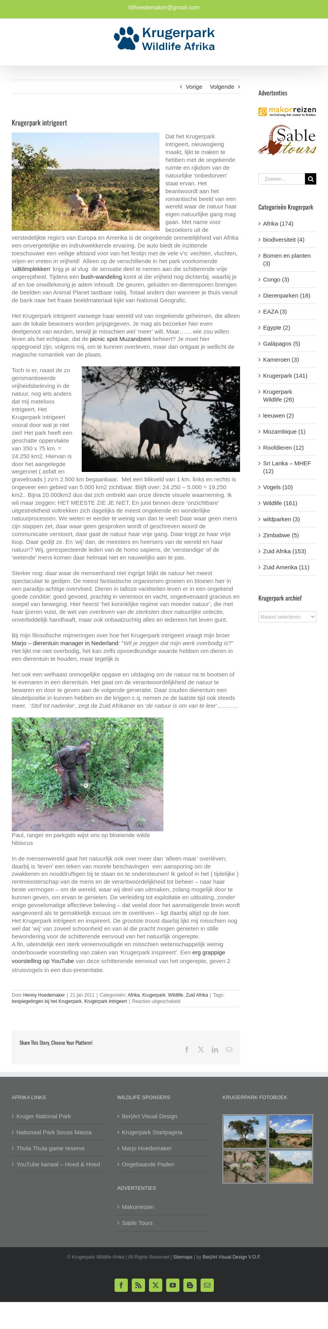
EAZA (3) (275, 311)
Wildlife (175, 995)
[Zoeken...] (281, 179)
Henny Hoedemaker (44, 995)
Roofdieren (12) (283, 447)
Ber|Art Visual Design (149, 1116)
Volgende (222, 86)
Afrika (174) (278, 223)
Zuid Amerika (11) (286, 567)
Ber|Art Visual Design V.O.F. (232, 1257)
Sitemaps (183, 1257)
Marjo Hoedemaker (147, 1148)
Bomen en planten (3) (287, 259)
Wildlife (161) (280, 503)
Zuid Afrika (197, 995)
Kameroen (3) (281, 359)
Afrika (133, 995)
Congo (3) (276, 279)
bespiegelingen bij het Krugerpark (47, 1001)
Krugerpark (153, 995)
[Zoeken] (310, 179)
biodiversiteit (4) (284, 239)
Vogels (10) (278, 487)
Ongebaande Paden (148, 1164)
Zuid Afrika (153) (284, 551)
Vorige (194, 86)
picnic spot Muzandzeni (120, 338)
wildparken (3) (281, 519)
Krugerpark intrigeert (105, 1001)
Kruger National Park (43, 1116)
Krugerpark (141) (285, 375)
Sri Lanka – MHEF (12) (287, 467)
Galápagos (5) (281, 343)
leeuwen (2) (278, 415)
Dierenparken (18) (286, 295)
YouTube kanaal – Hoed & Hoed (58, 1164)
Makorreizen (138, 1206)
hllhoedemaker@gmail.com (164, 7)
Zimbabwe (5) (281, 535)
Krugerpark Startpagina (152, 1132)
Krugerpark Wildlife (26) (278, 395)
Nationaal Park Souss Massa (54, 1132)
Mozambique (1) (284, 431)
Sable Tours (137, 1223)
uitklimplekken (31, 268)
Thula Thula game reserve (50, 1148)
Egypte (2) (276, 327)
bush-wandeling (101, 276)
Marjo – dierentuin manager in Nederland (65, 643)
